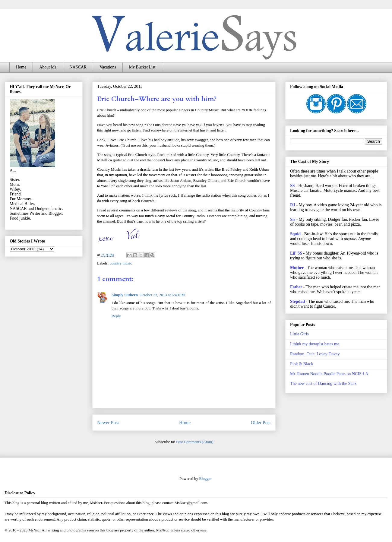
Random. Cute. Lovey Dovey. (315, 354)
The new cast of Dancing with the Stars (323, 383)
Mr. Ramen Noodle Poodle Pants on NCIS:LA (329, 374)
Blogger (205, 478)
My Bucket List (142, 67)
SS (292, 185)
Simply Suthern (125, 295)
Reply (116, 316)
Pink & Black (301, 364)
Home (21, 67)
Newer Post (108, 422)
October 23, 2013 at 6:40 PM (162, 295)
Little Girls (299, 334)
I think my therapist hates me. (315, 344)
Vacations (108, 67)
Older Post (261, 422)
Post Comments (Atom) (194, 441)
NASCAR (78, 67)
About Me (47, 67)
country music (121, 263)
